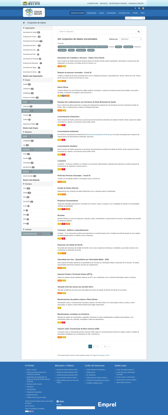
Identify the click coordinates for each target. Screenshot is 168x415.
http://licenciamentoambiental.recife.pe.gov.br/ (99, 134)
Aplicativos (30, 387)
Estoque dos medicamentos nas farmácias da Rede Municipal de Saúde (87, 102)
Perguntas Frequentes (34, 392)
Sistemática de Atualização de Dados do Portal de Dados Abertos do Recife (38, 379)
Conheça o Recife (136, 3)
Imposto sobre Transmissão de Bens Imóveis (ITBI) (78, 329)
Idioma (58, 404)
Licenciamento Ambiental (68, 131)
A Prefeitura (92, 3)
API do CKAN (29, 406)
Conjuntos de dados (77, 13)
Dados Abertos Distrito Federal (96, 377)
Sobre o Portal (31, 369)
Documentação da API (102, 355)
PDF (63, 125)
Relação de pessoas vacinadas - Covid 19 (74, 72)
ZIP (63, 95)
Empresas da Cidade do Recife (70, 245)
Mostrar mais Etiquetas (31, 180)
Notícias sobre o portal (34, 384)
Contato (135, 13)
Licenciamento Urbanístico (69, 117)
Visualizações (111, 13)
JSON (59, 66)
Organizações (91, 13)
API (92, 355)
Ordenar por (113, 39)
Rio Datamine (91, 375)
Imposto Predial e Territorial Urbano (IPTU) (75, 274)
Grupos (101, 13)
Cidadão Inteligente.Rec (94, 383)
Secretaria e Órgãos (118, 3)
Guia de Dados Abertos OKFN (67, 377)
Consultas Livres (124, 13)
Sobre (143, 13)
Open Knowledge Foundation (34, 408)
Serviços (104, 3)
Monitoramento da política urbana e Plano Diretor (78, 299)
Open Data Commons (123, 382)
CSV (64, 66)
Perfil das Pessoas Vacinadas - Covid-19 (74, 175)
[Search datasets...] (97, 31)
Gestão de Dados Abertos (68, 188)
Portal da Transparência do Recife (97, 380)
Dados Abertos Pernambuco (95, 369)
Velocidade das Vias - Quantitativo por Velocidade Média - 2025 (83, 259)
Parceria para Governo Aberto (126, 380)
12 (105, 346)
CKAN (60, 401)
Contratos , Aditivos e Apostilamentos (73, 230)
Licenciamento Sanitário (67, 146)
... (101, 346)
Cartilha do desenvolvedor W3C (67, 375)
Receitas (61, 215)
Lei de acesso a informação (125, 377)
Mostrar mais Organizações (33, 76)
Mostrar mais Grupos (30, 128)
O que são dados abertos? (125, 369)
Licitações (62, 161)
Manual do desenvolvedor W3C (67, 372)
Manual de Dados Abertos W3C (67, 369)
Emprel (107, 405)
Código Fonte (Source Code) (36, 397)
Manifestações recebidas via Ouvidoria (73, 314)
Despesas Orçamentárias (68, 201)
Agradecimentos (32, 395)
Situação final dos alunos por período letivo (75, 287)
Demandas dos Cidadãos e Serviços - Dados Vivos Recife (81, 58)
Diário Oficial (63, 87)
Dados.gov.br (90, 372)
